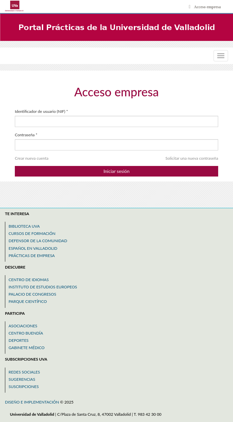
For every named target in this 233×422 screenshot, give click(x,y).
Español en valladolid (33, 248)
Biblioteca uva (24, 226)
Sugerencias (22, 379)
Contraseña (26, 134)
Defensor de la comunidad (38, 240)
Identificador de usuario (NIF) (41, 111)
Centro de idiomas (29, 279)
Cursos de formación (32, 233)
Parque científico (28, 301)
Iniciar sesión (116, 171)
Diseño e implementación (32, 402)
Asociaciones (23, 325)
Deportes (19, 340)
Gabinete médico (26, 347)
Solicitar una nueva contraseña (191, 158)
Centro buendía (26, 333)
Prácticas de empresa (32, 255)
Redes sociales (24, 372)
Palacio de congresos (32, 294)
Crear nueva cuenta (31, 158)
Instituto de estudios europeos (43, 286)
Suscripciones (24, 386)
